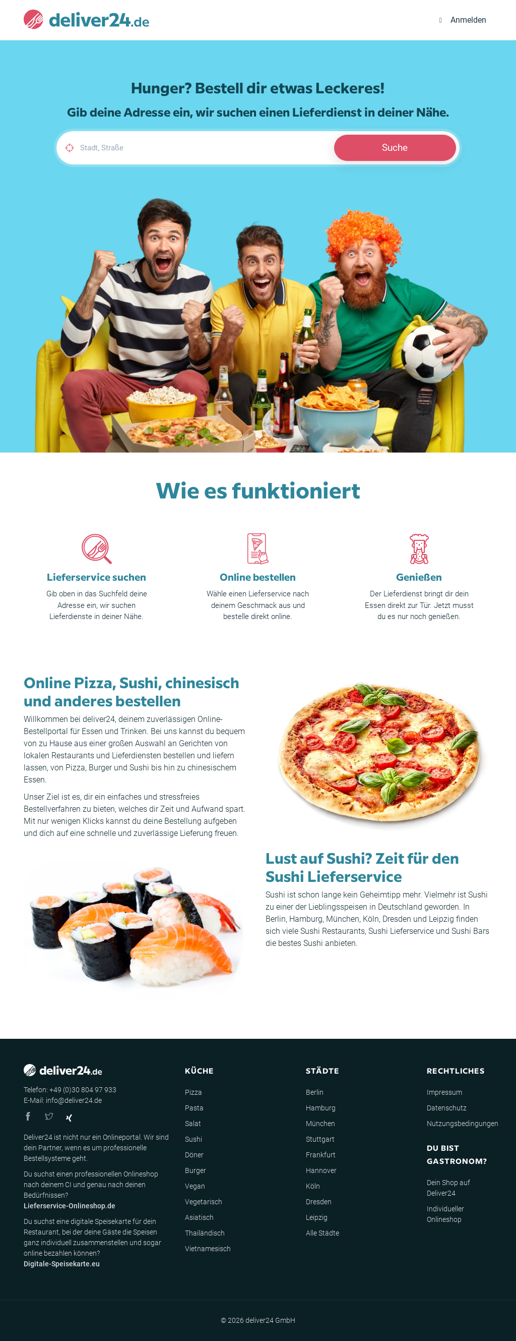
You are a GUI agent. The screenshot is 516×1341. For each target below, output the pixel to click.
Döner (194, 1155)
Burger (100, 767)
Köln (371, 919)
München (342, 919)
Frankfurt (321, 1155)
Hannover (321, 1170)
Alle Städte (322, 1233)
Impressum (444, 1092)
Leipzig (441, 919)
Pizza (75, 767)
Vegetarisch (203, 1202)
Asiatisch (199, 1217)
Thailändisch (205, 1233)
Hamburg (305, 919)
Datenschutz (447, 1108)
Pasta (194, 1108)
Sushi (139, 767)
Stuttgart (320, 1139)
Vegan (195, 1186)
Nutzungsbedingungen (462, 1124)
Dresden (396, 919)
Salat (193, 1124)
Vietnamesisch (208, 1249)
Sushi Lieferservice (401, 931)
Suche (395, 147)
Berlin (276, 919)
